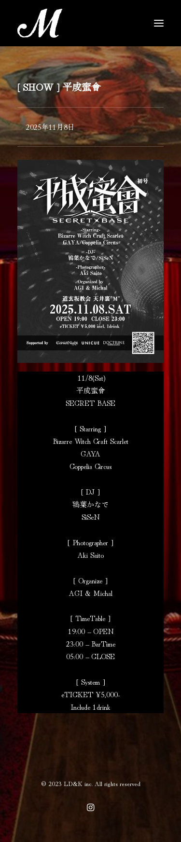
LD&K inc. (78, 783)
